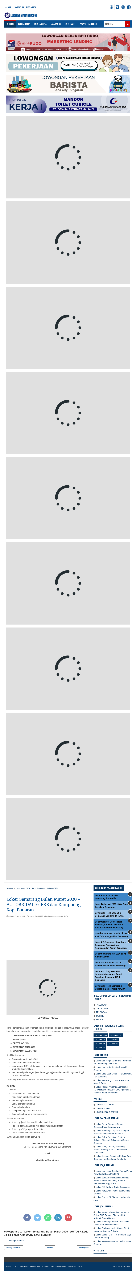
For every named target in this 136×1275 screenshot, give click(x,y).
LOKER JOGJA (103, 1108)
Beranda (50, 1247)
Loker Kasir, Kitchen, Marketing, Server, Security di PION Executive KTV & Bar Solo (112, 1149)
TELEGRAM (101, 1012)
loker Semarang (50, 916)
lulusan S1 (100, 1044)
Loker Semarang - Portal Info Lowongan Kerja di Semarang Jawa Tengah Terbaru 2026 (50, 1266)
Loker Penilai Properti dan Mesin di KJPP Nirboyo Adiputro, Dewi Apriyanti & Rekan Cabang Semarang (112, 1090)
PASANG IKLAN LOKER (89, 24)
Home (10, 24)
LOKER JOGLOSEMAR (107, 1112)
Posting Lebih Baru (13, 1247)
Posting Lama (84, 1247)
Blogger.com (125, 1266)
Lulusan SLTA (62, 916)
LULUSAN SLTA (40, 24)
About (8, 7)
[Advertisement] (48, 939)
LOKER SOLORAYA (105, 1104)
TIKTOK (99, 1019)
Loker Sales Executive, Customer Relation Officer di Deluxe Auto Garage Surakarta (111, 1140)
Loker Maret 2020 (36, 916)
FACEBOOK (101, 1005)
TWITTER (100, 1016)
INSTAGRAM (102, 1008)
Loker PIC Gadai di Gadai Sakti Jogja (113, 1187)
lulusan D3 (113, 1039)
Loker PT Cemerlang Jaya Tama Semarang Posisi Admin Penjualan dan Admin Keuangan (111, 945)
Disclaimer (31, 7)
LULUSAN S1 (70, 24)
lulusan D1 (100, 1039)
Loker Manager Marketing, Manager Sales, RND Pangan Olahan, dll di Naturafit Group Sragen (111, 1215)
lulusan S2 (113, 1044)
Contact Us (18, 7)
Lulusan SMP (115, 1035)
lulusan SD (100, 1048)
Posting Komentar (16, 1240)
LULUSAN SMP (24, 24)
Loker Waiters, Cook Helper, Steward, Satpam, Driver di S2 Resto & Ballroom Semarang (109, 925)
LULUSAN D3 (56, 24)
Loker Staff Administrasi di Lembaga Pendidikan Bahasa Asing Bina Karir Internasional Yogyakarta (111, 1181)
